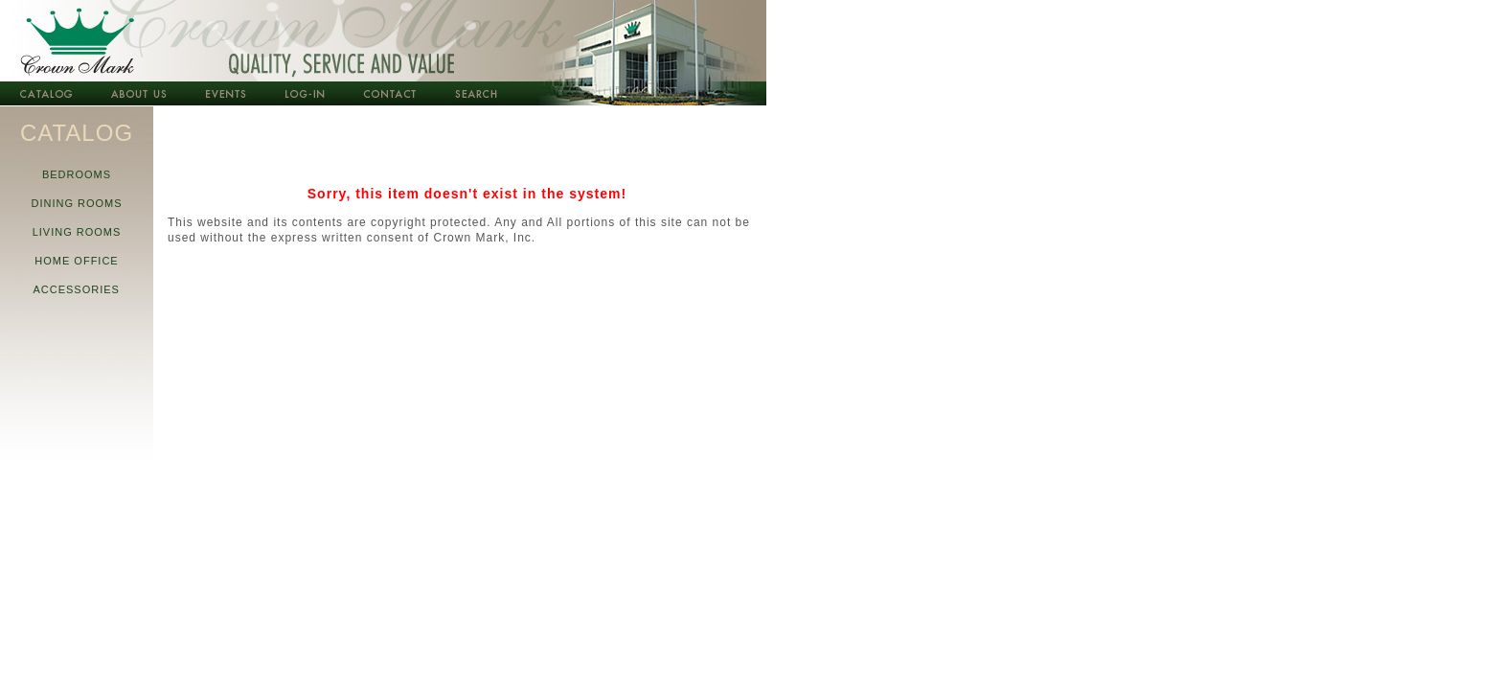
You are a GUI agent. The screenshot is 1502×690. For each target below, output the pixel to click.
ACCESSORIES (76, 289)
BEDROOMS (77, 174)
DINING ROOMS (76, 203)
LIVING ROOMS (76, 232)
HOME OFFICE (76, 260)
